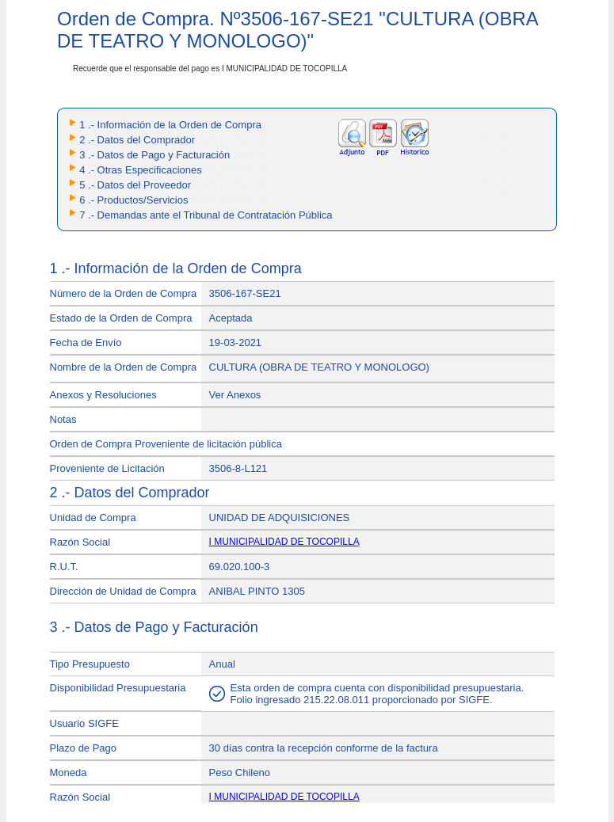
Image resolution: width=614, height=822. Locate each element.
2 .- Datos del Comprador (137, 140)
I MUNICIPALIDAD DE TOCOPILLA (284, 541)
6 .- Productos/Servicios (133, 200)
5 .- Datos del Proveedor (135, 185)
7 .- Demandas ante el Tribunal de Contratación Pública (205, 215)
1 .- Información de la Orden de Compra (170, 125)
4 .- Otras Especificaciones (140, 170)
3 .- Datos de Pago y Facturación (154, 155)
